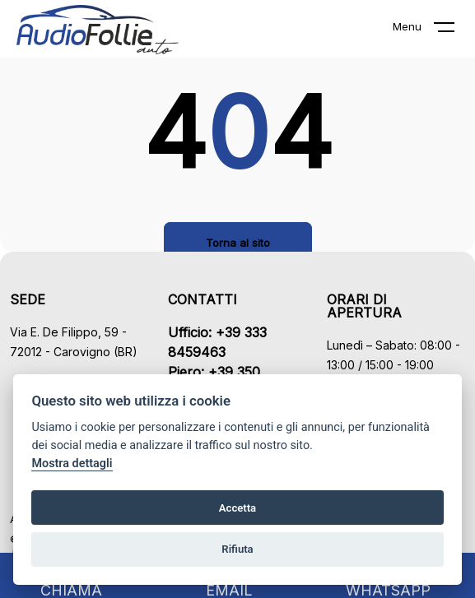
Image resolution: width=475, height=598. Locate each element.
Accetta (237, 508)
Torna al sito (238, 242)
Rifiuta (237, 549)
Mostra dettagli (71, 464)
